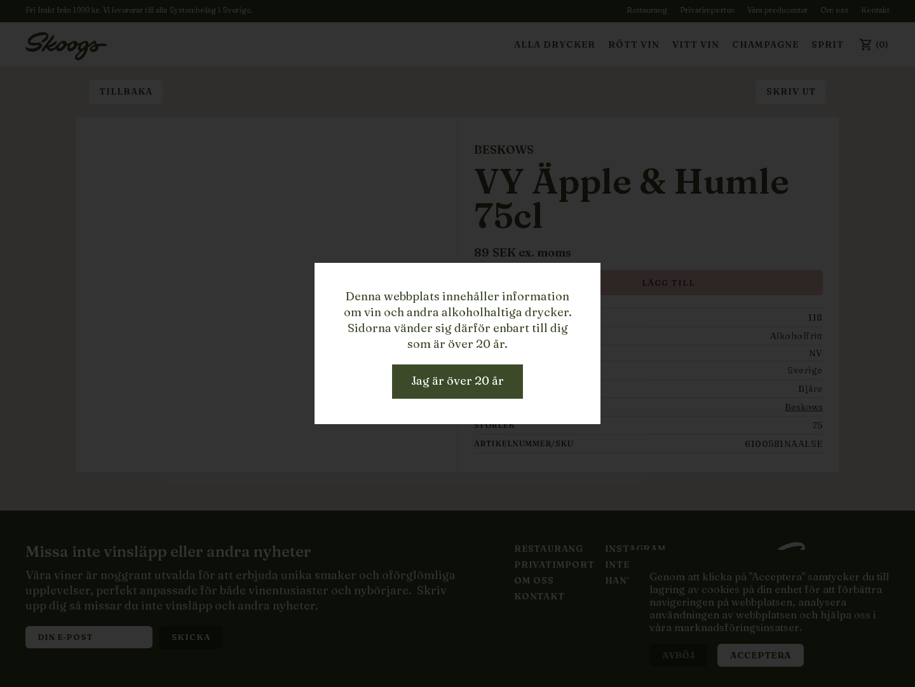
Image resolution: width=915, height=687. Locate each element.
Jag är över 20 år (457, 380)
